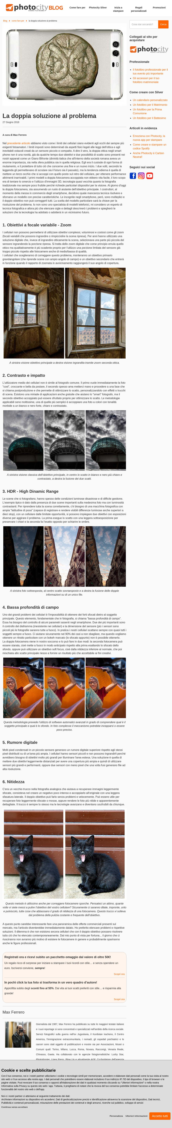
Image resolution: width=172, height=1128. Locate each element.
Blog (5, 21)
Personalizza (116, 1116)
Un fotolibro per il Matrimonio (150, 104)
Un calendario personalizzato (150, 100)
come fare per (18, 21)
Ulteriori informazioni (136, 1116)
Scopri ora (119, 974)
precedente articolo (18, 143)
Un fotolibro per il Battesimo (149, 118)
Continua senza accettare (14, 1107)
